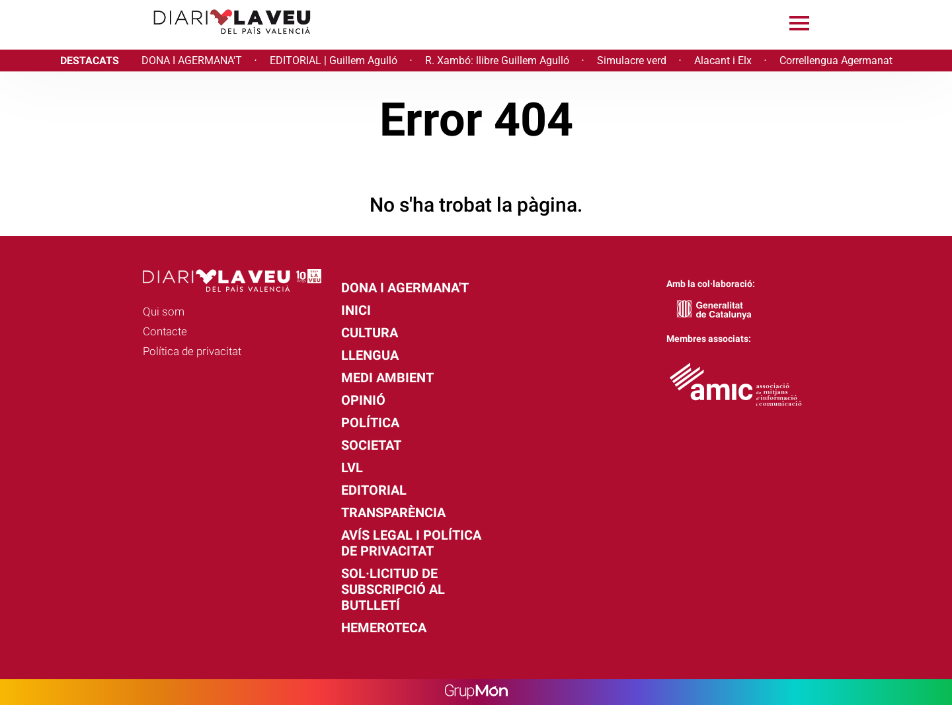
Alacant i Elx (723, 60)
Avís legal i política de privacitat (411, 543)
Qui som (163, 311)
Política (370, 423)
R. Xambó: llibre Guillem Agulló (497, 60)
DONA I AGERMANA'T (191, 60)
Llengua (370, 355)
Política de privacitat (192, 351)
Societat (371, 445)
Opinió (363, 400)
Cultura (369, 333)
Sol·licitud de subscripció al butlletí (393, 589)
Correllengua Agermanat (835, 60)
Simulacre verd (631, 60)
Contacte (165, 331)
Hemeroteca (383, 628)
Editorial (374, 490)
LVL (352, 468)
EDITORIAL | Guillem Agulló (333, 60)
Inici (356, 310)
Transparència (393, 512)
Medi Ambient (387, 378)
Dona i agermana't (405, 288)
